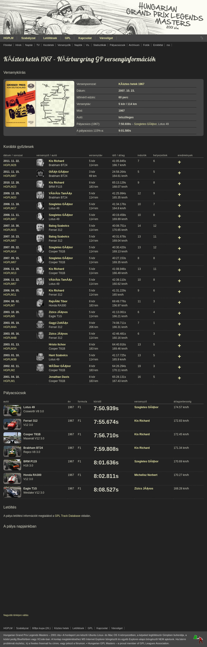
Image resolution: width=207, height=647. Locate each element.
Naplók (78, 45)
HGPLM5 (9, 316)
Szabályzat (28, 38)
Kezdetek (48, 45)
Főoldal (7, 45)
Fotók (146, 45)
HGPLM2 (9, 370)
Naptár (29, 45)
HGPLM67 (9, 176)
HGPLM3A (10, 348)
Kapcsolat (85, 38)
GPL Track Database (67, 515)
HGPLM (8, 38)
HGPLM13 (9, 273)
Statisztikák (99, 45)
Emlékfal (158, 45)
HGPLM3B (10, 359)
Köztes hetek (61, 628)
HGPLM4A (10, 327)
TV (38, 45)
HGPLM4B (10, 337)
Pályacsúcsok (117, 45)
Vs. (88, 45)
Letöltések (50, 38)
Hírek (18, 45)
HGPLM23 (9, 186)
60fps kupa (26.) (41, 628)
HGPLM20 (9, 197)
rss (168, 45)
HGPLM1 (9, 381)
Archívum (134, 45)
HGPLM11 (9, 294)
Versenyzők (64, 45)
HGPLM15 (9, 230)
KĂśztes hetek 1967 (27, 59)
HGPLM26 (9, 165)
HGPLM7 (9, 305)
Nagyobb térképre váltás (15, 615)
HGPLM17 (9, 208)
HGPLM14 (9, 251)
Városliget (106, 38)
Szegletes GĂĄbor (145, 124)
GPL (68, 38)
